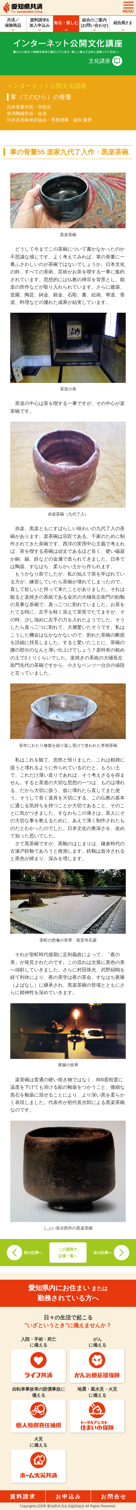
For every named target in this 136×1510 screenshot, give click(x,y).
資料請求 (23, 1496)
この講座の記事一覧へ (68, 1252)
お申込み (68, 1496)
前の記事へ (33, 1253)
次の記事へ (102, 1253)
